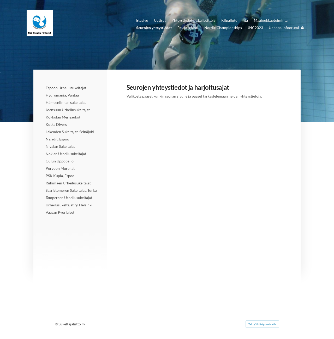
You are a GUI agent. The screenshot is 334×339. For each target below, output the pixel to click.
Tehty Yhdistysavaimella (262, 324)
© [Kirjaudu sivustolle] (56, 324)
